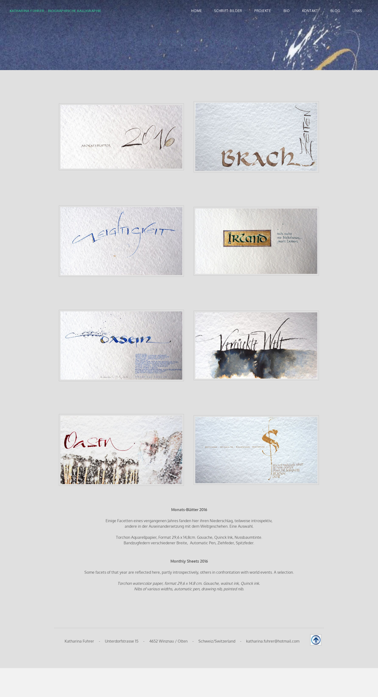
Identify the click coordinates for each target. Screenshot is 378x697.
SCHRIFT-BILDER (228, 11)
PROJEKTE (262, 11)
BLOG (335, 11)
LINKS (357, 11)
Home (196, 11)
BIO (287, 11)
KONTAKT (310, 11)
